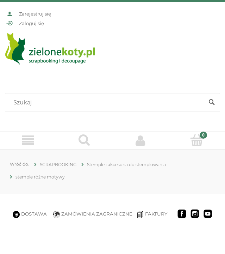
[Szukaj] (212, 103)
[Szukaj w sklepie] (106, 102)
